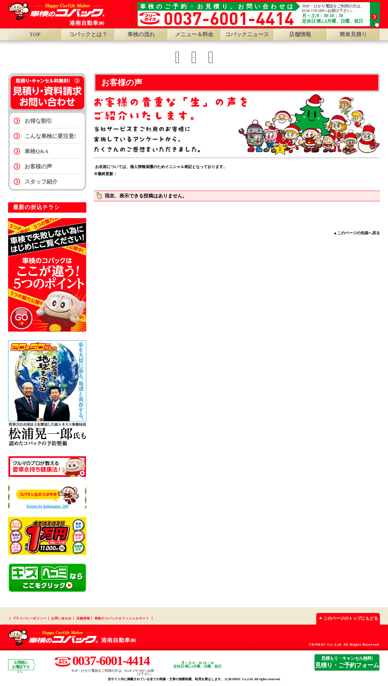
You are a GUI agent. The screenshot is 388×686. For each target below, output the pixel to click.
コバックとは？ (88, 34)
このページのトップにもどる (347, 618)
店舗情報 (83, 618)
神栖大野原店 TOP (188, 57)
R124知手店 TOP (249, 57)
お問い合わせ (61, 618)
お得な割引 (38, 121)
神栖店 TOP (133, 57)
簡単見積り (353, 34)
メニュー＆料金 (194, 34)
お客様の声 (38, 167)
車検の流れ (141, 34)
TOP (35, 34)
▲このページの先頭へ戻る (356, 233)
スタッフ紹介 (41, 182)
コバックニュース (247, 34)
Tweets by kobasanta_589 (47, 506)
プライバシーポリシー (30, 618)
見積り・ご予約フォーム (347, 662)
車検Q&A (36, 151)
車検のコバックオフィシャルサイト (121, 618)
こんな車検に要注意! (50, 136)
